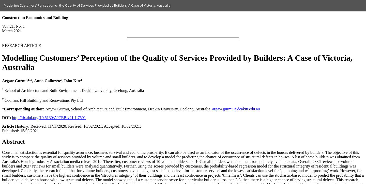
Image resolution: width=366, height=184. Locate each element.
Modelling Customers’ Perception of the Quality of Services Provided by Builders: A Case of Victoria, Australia (87, 5)
